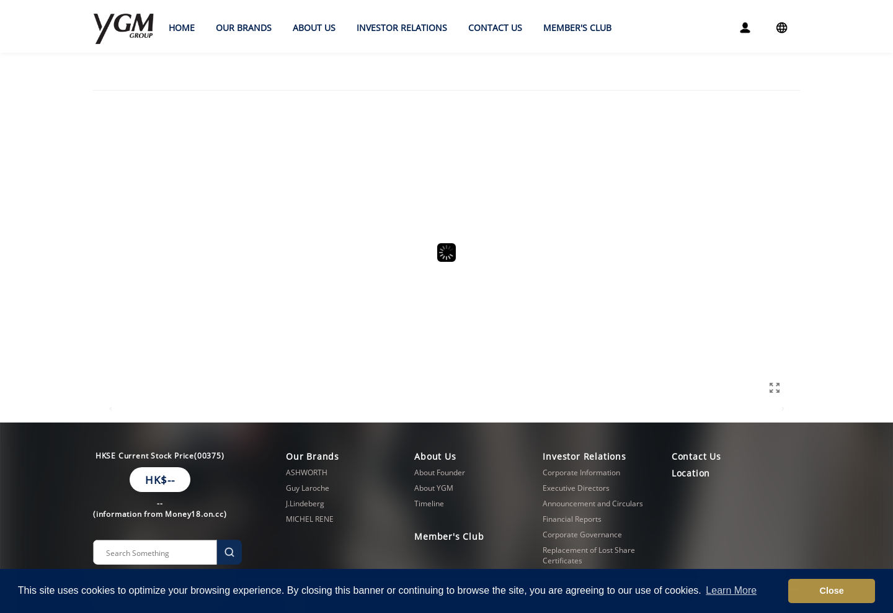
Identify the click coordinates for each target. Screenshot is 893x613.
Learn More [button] (731, 590)
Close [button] (832, 591)
